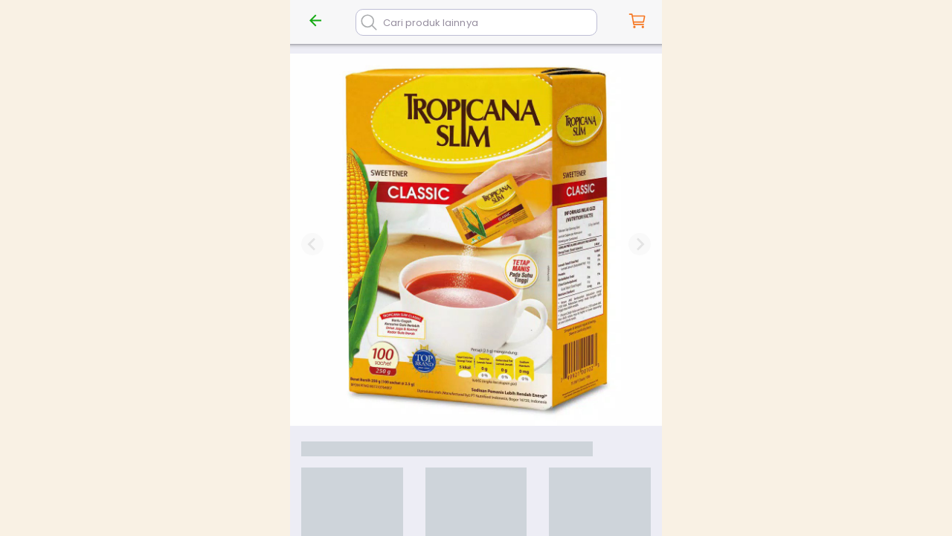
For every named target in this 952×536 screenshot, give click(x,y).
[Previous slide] (312, 244)
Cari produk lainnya (430, 23)
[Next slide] (639, 244)
